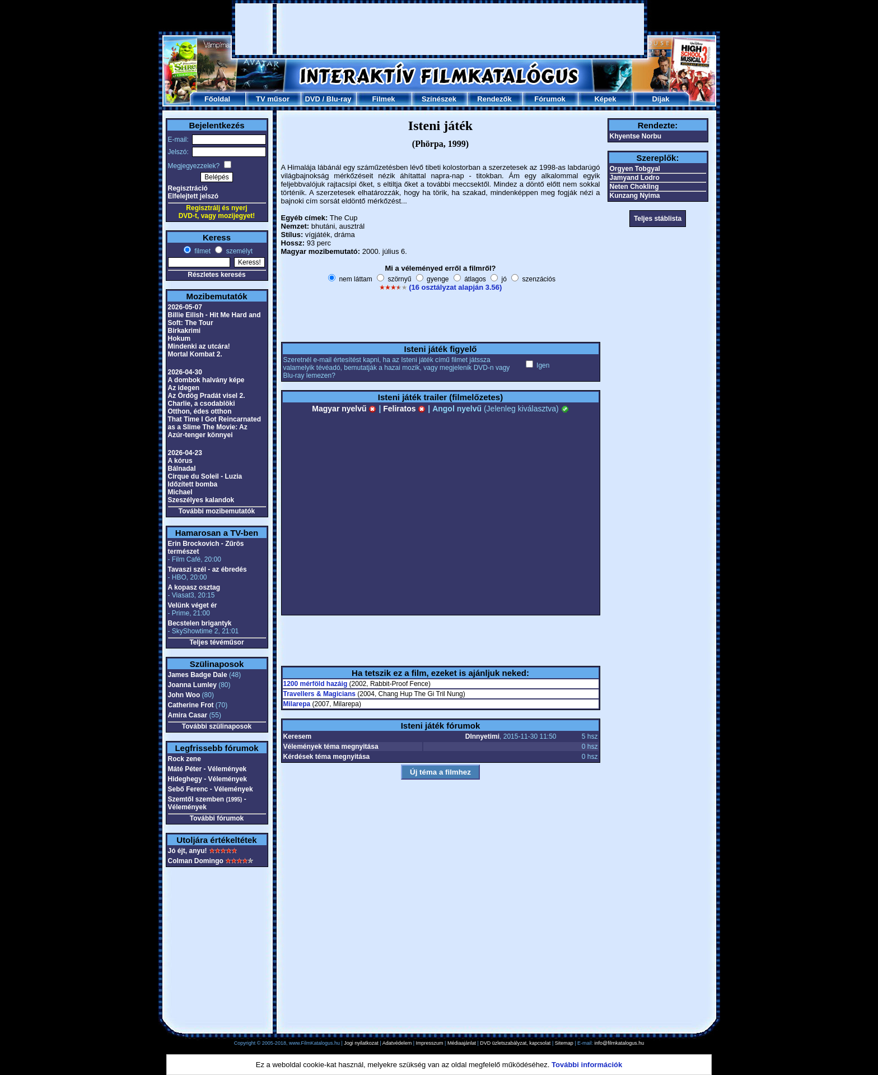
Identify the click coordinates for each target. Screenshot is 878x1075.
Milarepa (297, 704)
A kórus (180, 461)
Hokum (179, 338)
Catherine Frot (191, 705)
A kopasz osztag (194, 587)
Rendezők (494, 99)
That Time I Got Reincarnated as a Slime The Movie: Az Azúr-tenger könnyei (214, 427)
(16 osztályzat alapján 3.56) (455, 287)
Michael (180, 492)
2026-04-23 (185, 453)
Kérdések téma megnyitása (326, 757)
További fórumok (217, 818)
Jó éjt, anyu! (187, 851)
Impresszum (429, 1043)
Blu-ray (339, 99)
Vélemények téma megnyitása (331, 746)
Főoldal (217, 99)
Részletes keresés (216, 275)
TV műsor (272, 99)
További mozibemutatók (217, 511)
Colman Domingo (195, 861)
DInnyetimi (482, 736)
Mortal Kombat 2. (195, 354)
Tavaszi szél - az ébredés (207, 569)
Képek (605, 99)
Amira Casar (188, 715)
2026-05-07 (185, 307)
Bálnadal (182, 468)
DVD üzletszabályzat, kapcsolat (515, 1043)
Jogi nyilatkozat (361, 1043)
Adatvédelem (397, 1043)
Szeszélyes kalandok (201, 500)
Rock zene (184, 759)
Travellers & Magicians (319, 694)
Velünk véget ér (192, 605)
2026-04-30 (185, 372)
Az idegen (184, 388)
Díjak (660, 99)
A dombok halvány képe (206, 380)
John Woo (184, 695)
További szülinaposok (216, 726)
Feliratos (404, 408)
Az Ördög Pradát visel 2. (206, 396)
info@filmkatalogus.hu (620, 1043)
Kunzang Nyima (635, 196)
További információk (587, 1064)
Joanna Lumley (192, 685)
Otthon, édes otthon (200, 411)
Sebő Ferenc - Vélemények (210, 789)
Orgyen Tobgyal (635, 169)
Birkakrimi (184, 331)
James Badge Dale (197, 675)
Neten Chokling (634, 187)
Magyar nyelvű (344, 408)
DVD (312, 99)
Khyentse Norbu (636, 136)
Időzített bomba (193, 484)
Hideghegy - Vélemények (207, 779)
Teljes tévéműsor (216, 642)
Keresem (297, 736)
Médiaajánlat (461, 1043)
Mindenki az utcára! (199, 346)
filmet (202, 251)
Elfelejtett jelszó (193, 196)
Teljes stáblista (657, 219)
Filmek (383, 99)
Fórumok (550, 99)
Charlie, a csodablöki (201, 403)
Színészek (439, 99)
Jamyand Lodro (635, 178)
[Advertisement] (439, 29)
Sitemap (564, 1043)
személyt (238, 251)
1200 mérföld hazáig (315, 684)
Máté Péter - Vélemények (207, 769)
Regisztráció (188, 188)
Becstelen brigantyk (200, 623)
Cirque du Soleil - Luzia (205, 476)
